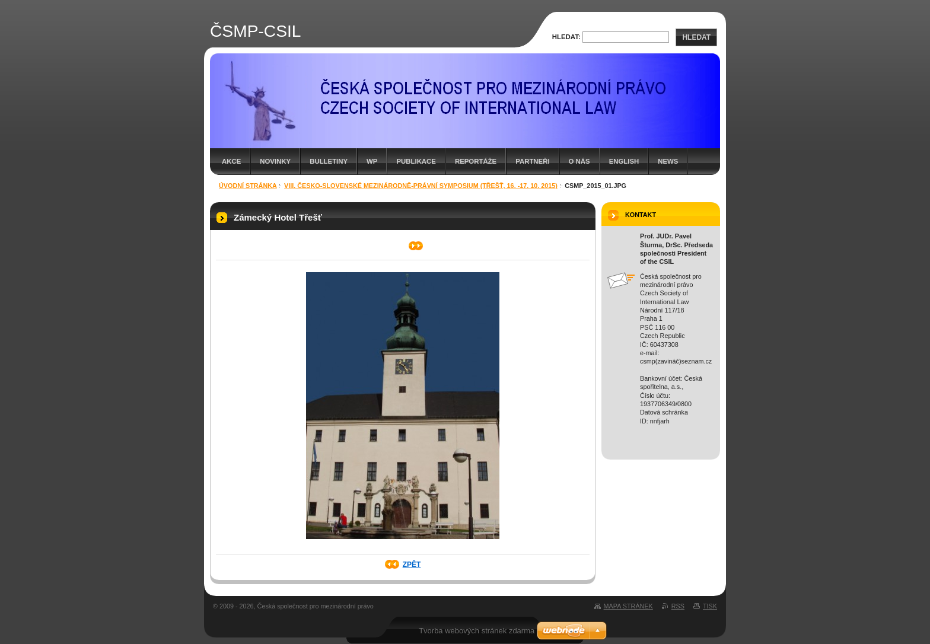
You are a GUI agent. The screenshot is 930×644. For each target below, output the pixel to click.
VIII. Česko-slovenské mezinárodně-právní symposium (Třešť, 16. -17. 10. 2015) (421, 185)
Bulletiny (329, 161)
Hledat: (566, 36)
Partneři (532, 161)
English (624, 161)
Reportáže (475, 161)
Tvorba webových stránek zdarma (476, 630)
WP (372, 161)
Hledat (696, 37)
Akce (231, 161)
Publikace (415, 161)
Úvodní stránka (248, 185)
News (668, 161)
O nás (579, 161)
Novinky (275, 161)
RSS (677, 606)
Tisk (710, 606)
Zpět (412, 564)
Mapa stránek (628, 606)
